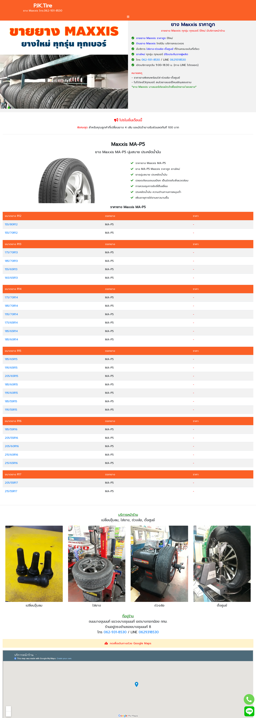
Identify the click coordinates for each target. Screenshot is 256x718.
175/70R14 (11, 297)
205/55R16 (11, 438)
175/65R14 (11, 323)
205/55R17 (11, 483)
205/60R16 (12, 446)
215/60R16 (11, 455)
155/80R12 (11, 224)
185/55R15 (11, 401)
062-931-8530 (151, 60)
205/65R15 (11, 376)
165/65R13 (11, 278)
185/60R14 (11, 339)
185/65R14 (11, 331)
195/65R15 (11, 368)
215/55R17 (11, 491)
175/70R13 (11, 252)
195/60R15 (11, 393)
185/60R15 (11, 384)
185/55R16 (11, 429)
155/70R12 (11, 233)
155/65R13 (11, 269)
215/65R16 (11, 463)
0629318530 (178, 60)
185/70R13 (11, 261)
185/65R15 (11, 359)
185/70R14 (11, 306)
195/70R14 (11, 314)
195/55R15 (11, 410)
